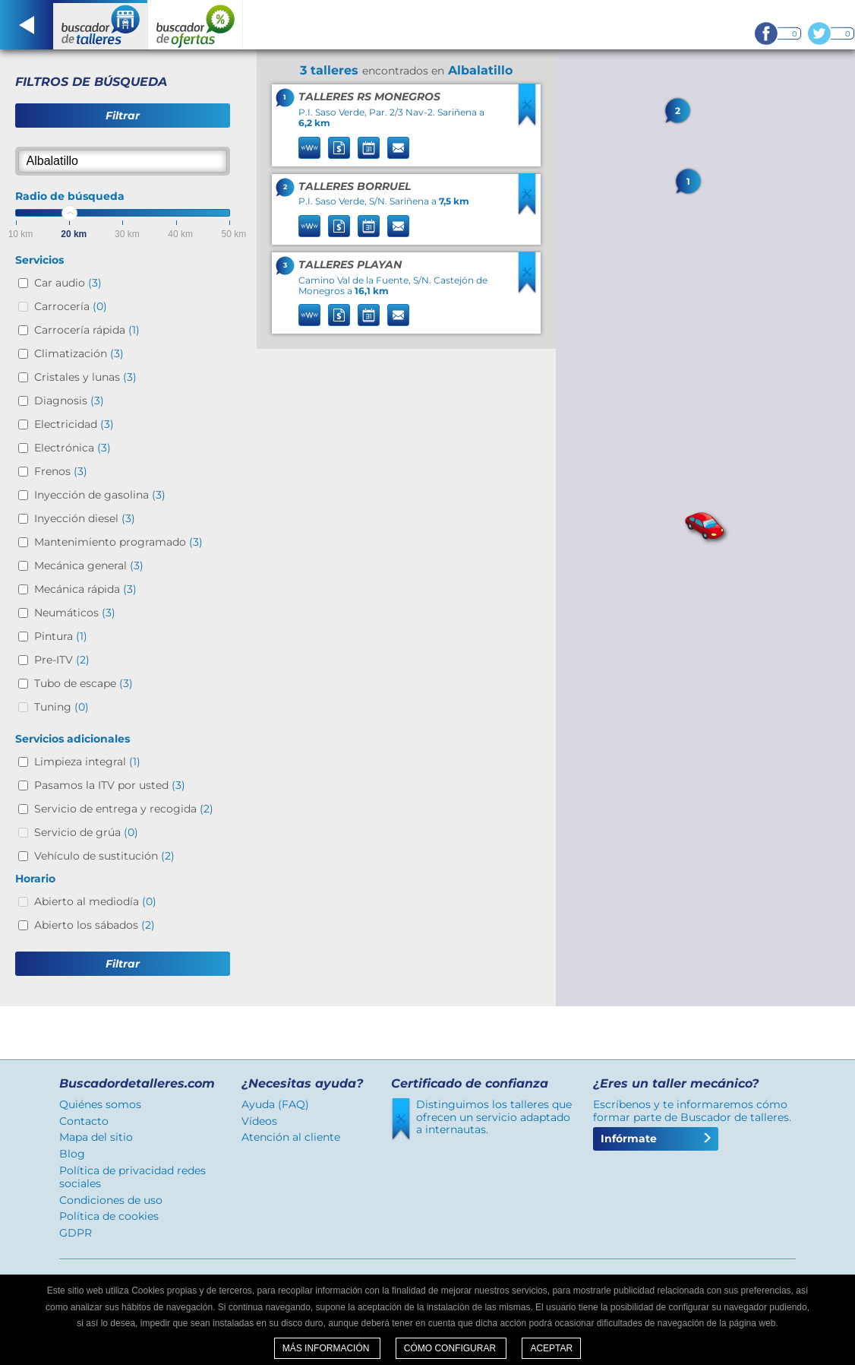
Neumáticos (74, 612)
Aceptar (551, 1348)
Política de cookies (109, 1216)
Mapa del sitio (96, 1137)
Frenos (60, 471)
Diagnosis (69, 400)
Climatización (79, 353)
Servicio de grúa (86, 832)
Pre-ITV (62, 660)
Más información (327, 1348)
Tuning (61, 707)
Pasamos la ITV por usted (109, 785)
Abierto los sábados (94, 925)
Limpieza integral (87, 761)
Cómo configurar (451, 1348)
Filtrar (123, 115)
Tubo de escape (83, 683)
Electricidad (74, 424)
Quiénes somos (100, 1104)
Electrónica (72, 447)
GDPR (75, 1233)
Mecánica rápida (85, 589)
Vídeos (259, 1121)
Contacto (84, 1121)
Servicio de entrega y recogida (123, 809)
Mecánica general (89, 565)
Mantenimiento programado (118, 542)
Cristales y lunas (85, 377)
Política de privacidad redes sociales (132, 1177)
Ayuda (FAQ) (275, 1104)
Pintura (60, 636)
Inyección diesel (84, 518)
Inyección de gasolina (100, 495)
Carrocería (70, 306)
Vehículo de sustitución (104, 856)
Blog (72, 1154)
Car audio (68, 283)
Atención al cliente (290, 1137)
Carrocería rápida (87, 330)
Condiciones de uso (110, 1200)
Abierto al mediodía (95, 901)
